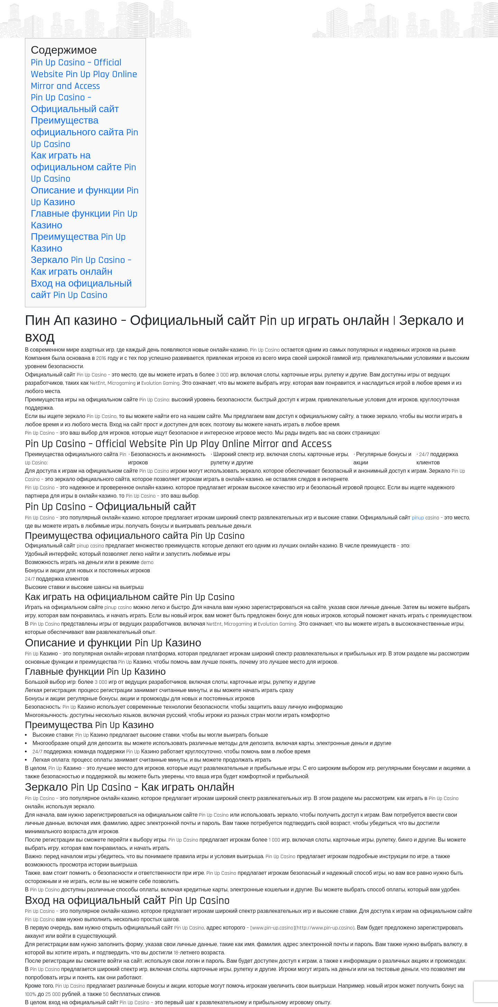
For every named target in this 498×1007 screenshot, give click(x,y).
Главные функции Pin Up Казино (84, 220)
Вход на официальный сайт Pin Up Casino (81, 290)
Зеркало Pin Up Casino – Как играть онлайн (81, 266)
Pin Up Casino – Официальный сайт (75, 103)
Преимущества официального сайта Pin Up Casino (84, 132)
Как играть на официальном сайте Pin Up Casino (83, 167)
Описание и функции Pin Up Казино (85, 196)
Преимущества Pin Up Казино (78, 243)
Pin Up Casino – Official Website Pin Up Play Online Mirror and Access (84, 74)
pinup (418, 517)
